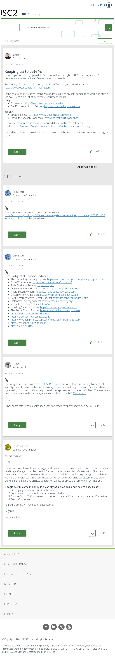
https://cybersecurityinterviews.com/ (30, 316)
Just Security (59, 387)
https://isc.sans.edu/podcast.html (62, 106)
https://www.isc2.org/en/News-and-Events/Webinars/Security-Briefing (52, 126)
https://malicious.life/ (22, 326)
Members (10, 584)
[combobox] (65, 27)
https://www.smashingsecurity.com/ (52, 114)
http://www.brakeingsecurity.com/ (58, 307)
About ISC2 (12, 554)
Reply (17, 151)
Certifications (15, 564)
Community (34, 14)
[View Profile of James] (15, 55)
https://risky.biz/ (46, 285)
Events (9, 594)
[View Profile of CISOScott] (18, 192)
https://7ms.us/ (48, 304)
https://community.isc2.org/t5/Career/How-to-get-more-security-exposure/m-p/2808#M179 (55, 215)
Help (92, 4)
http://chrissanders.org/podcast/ (28, 323)
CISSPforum (50, 384)
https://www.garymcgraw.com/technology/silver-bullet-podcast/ (45, 319)
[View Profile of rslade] (16, 363)
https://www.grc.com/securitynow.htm (58, 294)
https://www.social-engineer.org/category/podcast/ (75, 279)
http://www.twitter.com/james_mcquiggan (27, 87)
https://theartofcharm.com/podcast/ (60, 310)
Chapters (11, 604)
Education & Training (20, 574)
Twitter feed (79, 393)
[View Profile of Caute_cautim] (20, 446)
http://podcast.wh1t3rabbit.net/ (62, 118)
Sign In (101, 4)
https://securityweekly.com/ (61, 291)
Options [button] (104, 40)
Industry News (12, 41)
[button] (104, 55)
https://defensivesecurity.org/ (57, 301)
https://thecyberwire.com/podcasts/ (43, 103)
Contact (10, 614)
